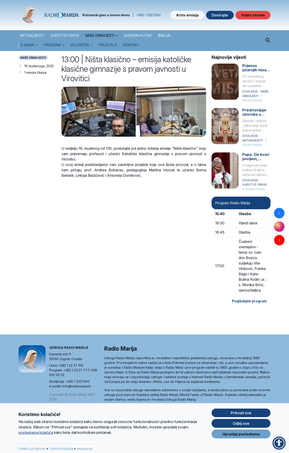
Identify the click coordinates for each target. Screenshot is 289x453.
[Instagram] (279, 226)
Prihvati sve (241, 413)
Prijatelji (108, 45)
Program (52, 45)
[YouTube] (279, 240)
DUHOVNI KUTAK (138, 35)
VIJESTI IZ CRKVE (64, 35)
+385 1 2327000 (148, 15)
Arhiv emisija (187, 15)
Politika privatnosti (32, 449)
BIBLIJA (164, 35)
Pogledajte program (249, 301)
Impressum (85, 449)
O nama (27, 45)
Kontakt (131, 45)
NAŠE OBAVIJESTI (99, 35)
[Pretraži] (267, 40)
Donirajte (220, 15)
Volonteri (79, 45)
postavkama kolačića (36, 432)
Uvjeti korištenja (61, 449)
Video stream (253, 15)
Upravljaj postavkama (241, 434)
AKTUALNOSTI (32, 35)
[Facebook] (279, 213)
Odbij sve (241, 423)
